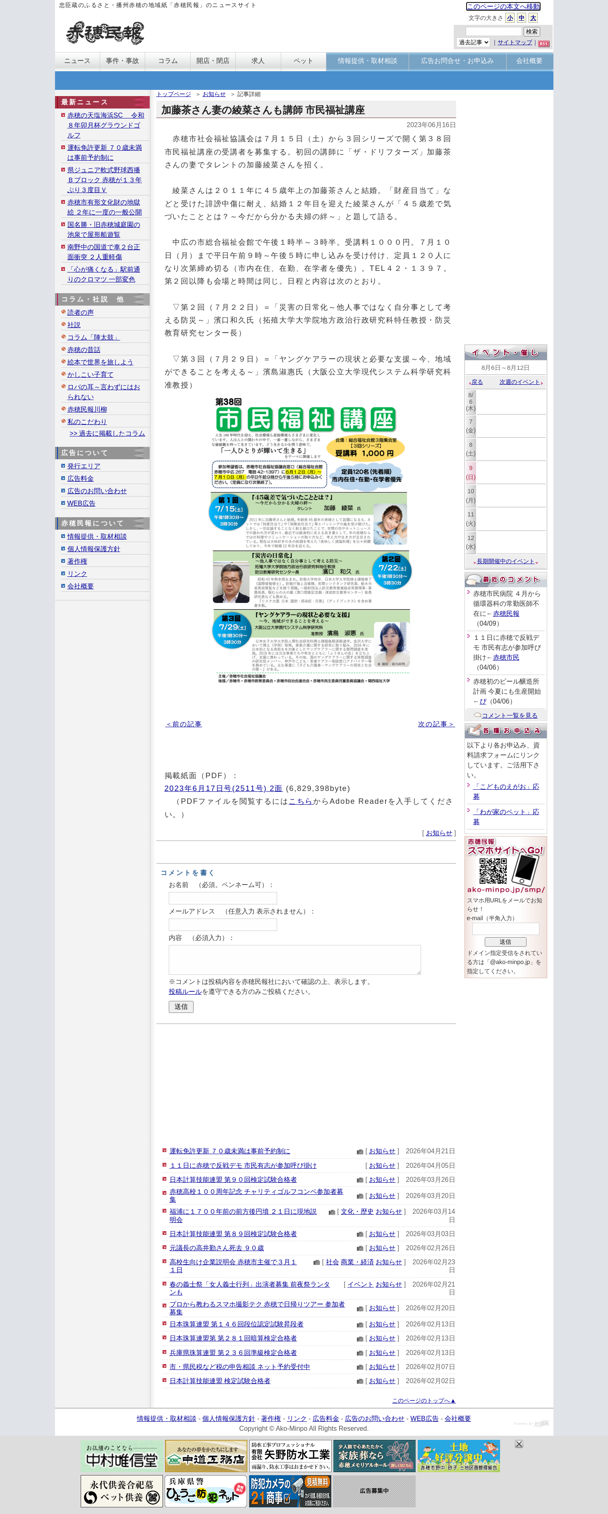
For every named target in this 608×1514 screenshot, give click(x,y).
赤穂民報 (506, 613)
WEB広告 (81, 503)
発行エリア (84, 466)
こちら (301, 801)
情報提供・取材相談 (97, 536)
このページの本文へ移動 (503, 6)
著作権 (77, 561)
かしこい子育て (90, 374)
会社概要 (80, 586)
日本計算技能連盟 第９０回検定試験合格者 (233, 1179)
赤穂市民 (506, 657)
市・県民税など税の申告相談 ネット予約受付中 (240, 1366)
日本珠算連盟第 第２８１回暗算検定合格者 (233, 1338)
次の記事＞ (436, 724)
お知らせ (214, 94)
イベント (360, 1284)
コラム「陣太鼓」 (93, 337)
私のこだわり (87, 421)
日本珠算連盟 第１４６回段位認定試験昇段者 (237, 1324)
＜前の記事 (183, 724)
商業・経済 (357, 1262)
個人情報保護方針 (93, 548)
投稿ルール (185, 991)
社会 (332, 1262)
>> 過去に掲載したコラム (107, 433)
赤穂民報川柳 (87, 409)
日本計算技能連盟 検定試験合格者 (220, 1380)
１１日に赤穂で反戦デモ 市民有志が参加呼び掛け (243, 1165)
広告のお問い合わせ (97, 490)
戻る (475, 381)
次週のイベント (522, 381)
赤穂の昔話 (84, 349)
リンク (77, 573)
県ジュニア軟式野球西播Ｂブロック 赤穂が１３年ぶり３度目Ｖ (104, 179)
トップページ (173, 94)
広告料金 (80, 478)
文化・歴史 (357, 1211)
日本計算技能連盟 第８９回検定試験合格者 (233, 1233)
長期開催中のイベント (506, 561)
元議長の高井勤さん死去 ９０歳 (217, 1247)
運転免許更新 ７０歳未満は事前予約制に (230, 1151)
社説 (74, 324)
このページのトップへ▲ (424, 1400)
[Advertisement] (306, 1084)
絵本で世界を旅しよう (100, 362)
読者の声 (80, 312)
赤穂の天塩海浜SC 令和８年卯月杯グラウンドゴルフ (106, 125)
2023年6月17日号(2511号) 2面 (224, 788)
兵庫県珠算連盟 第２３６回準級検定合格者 (233, 1352)
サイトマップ (515, 42)
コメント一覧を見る (506, 715)
